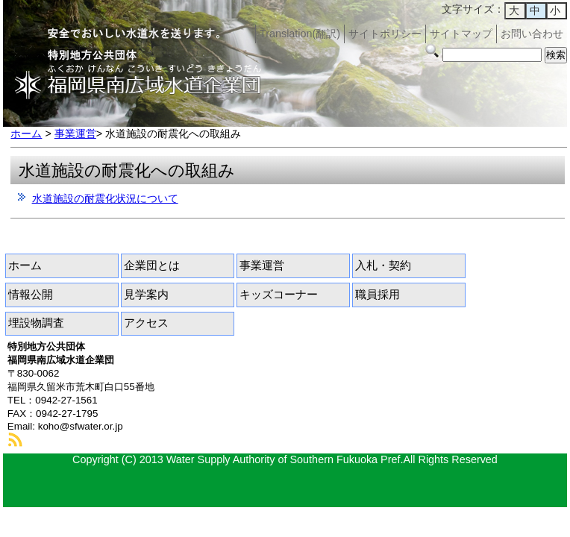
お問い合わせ (532, 34)
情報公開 (30, 295)
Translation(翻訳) (300, 34)
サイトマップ (461, 34)
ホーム (26, 133)
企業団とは (152, 265)
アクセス (146, 323)
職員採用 (377, 295)
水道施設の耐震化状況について (105, 198)
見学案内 (146, 295)
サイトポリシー (385, 34)
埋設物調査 (36, 323)
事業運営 (75, 133)
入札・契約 (383, 265)
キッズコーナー (278, 295)
